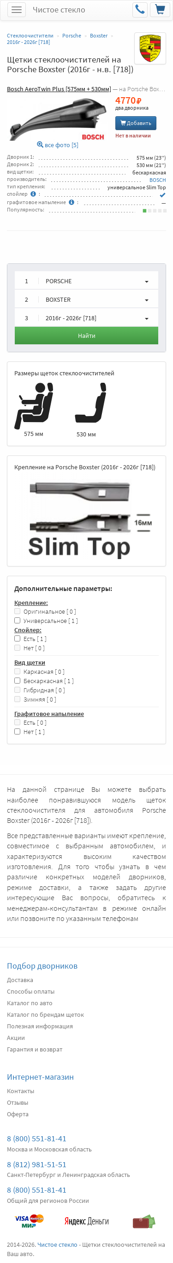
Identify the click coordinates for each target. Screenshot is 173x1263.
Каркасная (39, 672)
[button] (86, 280)
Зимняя (35, 699)
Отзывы (17, 1102)
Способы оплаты (30, 991)
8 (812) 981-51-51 (36, 1164)
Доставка (20, 980)
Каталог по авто (30, 1003)
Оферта (18, 1114)
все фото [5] (57, 145)
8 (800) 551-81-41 (36, 1138)
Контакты (20, 1091)
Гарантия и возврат (34, 1049)
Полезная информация (40, 1026)
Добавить (135, 122)
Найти (86, 335)
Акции (16, 1037)
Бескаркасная (44, 681)
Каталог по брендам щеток (45, 1014)
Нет (29, 648)
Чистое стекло (59, 9)
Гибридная (39, 690)
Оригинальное (45, 612)
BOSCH (157, 179)
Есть (30, 639)
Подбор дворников (42, 965)
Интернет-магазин (40, 1076)
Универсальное (46, 621)
